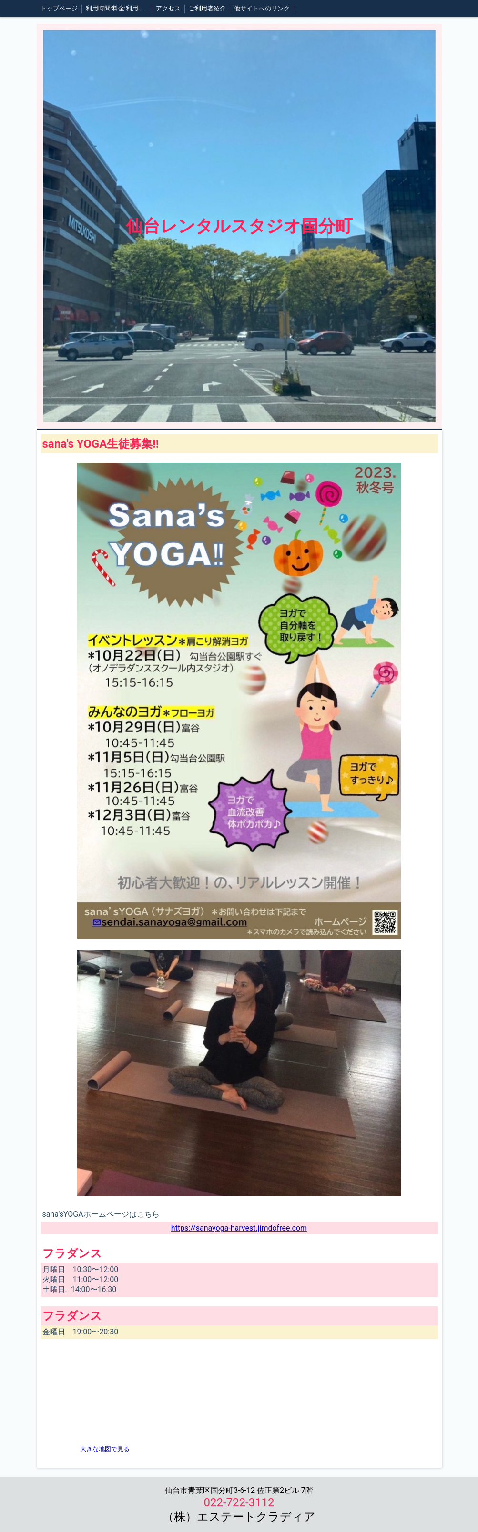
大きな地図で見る (105, 1448)
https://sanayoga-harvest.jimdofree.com (239, 1227)
